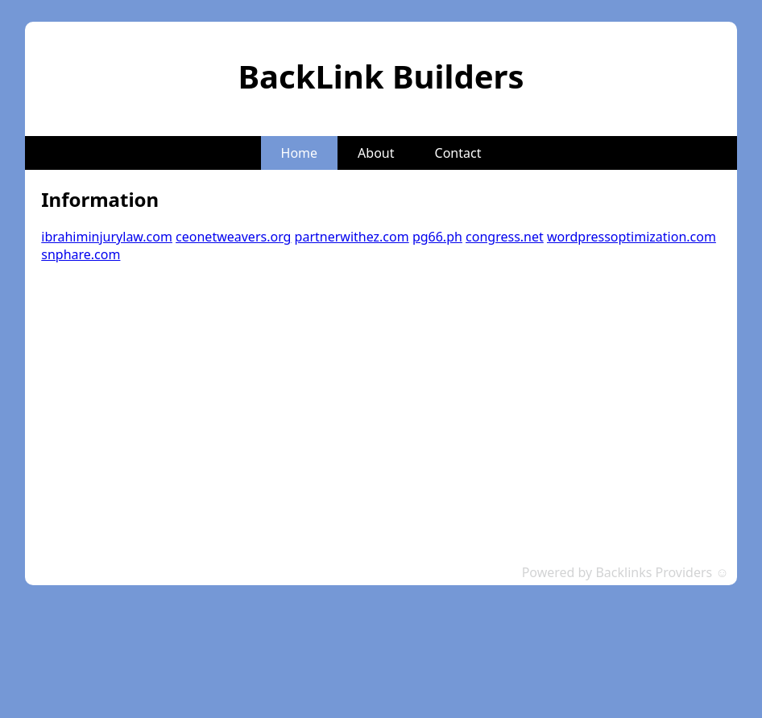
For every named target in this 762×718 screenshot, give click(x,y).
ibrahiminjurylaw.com (106, 237)
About (376, 153)
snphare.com (80, 254)
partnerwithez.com (352, 237)
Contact (458, 153)
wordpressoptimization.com (631, 237)
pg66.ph (437, 237)
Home (299, 153)
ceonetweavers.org (233, 237)
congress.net (505, 237)
